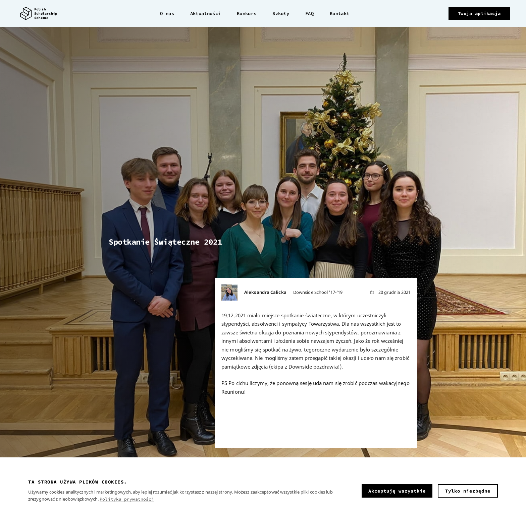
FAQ (309, 13)
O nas (167, 13)
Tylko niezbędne (467, 491)
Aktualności (205, 13)
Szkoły (280, 13)
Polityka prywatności (127, 499)
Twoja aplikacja (479, 13)
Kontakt (339, 13)
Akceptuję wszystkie (397, 491)
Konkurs (246, 13)
